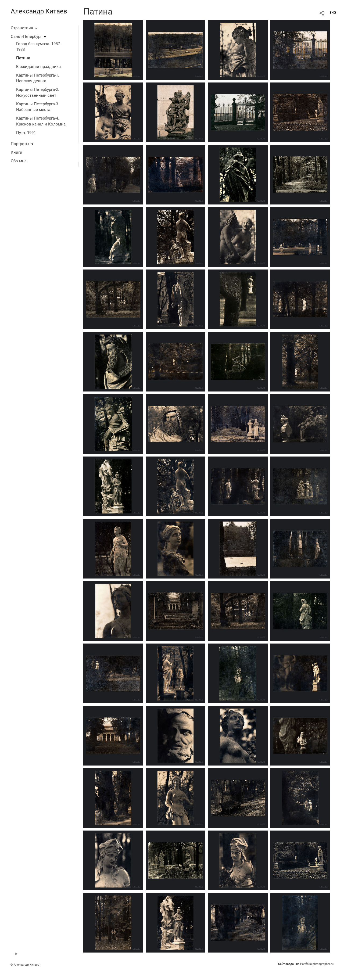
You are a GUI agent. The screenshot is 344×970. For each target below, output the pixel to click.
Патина (23, 58)
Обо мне (19, 161)
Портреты (20, 143)
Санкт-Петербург (26, 36)
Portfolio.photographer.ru (317, 964)
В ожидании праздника (38, 66)
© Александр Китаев (24, 965)
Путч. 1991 (26, 132)
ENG (332, 13)
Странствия (22, 28)
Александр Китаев (39, 11)
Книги (16, 152)
